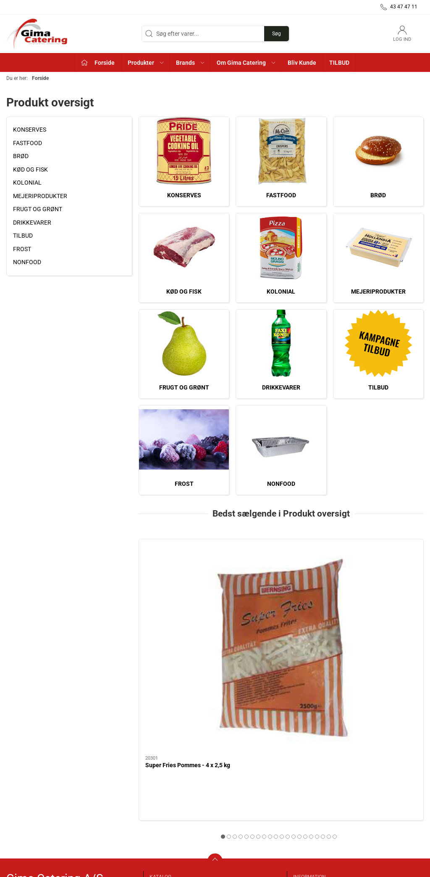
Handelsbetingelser (319, 789)
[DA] (37, 33)
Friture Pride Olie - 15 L (371, 618)
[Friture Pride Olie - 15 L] (378, 575)
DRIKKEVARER (32, 222)
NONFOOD (27, 262)
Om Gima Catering (318, 765)
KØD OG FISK (30, 169)
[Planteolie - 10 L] (281, 575)
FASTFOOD (27, 143)
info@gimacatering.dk (35, 806)
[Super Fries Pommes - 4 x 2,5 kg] (184, 575)
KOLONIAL (27, 182)
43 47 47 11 (21, 797)
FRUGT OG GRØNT (37, 209)
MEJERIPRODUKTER (40, 196)
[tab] (261, 690)
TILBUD (23, 235)
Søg (276, 34)
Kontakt (304, 777)
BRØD (21, 156)
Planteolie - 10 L (265, 618)
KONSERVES (29, 129)
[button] (145, 62)
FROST (22, 249)
